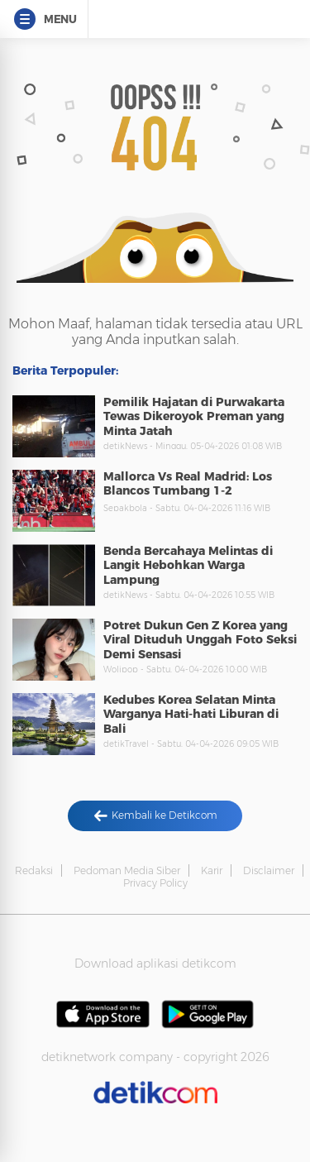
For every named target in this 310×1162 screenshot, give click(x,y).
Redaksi (34, 870)
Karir (211, 870)
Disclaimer (268, 870)
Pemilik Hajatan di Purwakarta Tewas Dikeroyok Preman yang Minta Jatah (193, 416)
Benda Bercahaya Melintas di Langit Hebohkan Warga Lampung (188, 565)
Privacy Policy (155, 883)
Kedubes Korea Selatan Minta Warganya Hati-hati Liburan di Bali (191, 714)
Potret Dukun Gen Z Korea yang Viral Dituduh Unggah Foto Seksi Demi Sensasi (200, 640)
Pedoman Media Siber (127, 870)
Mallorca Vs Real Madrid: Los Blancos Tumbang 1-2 (187, 484)
